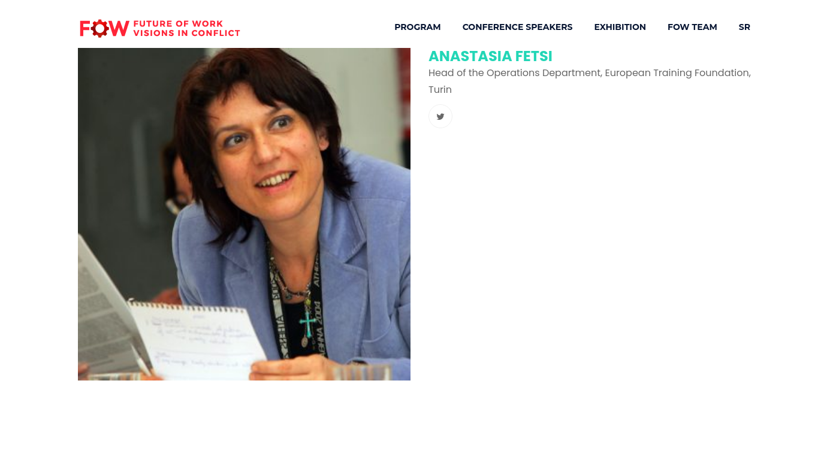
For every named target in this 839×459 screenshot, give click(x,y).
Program (417, 27)
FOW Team (692, 27)
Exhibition (620, 27)
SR (744, 27)
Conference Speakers (518, 27)
